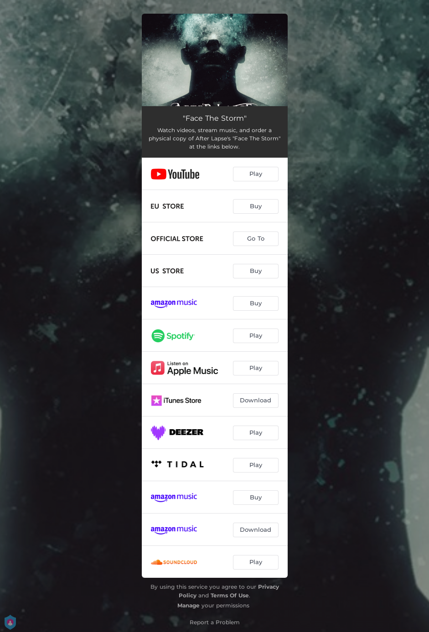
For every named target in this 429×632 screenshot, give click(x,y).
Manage (188, 605)
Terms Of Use (230, 595)
